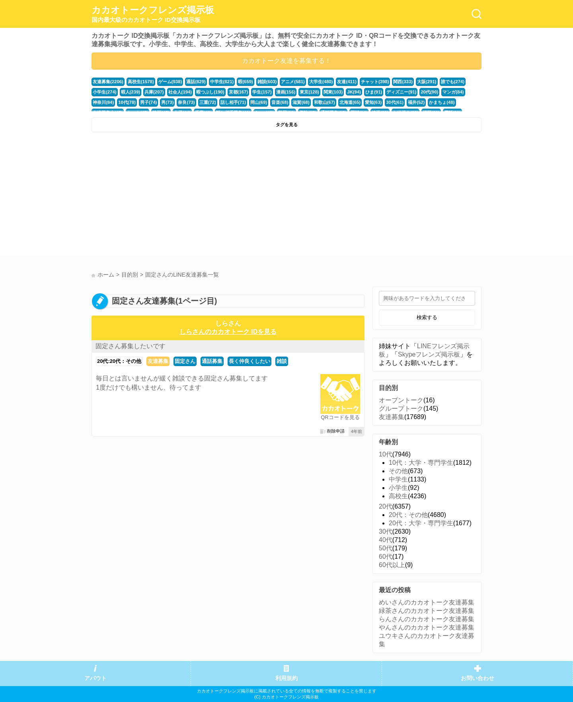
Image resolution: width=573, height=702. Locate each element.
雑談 (282, 361)
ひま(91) (373, 92)
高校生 (398, 496)
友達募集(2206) (108, 81)
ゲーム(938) (170, 81)
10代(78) (127, 102)
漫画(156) (286, 92)
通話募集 (212, 361)
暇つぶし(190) (210, 92)
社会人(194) (180, 92)
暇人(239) (130, 92)
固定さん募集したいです (131, 346)
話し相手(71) (233, 102)
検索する (427, 317)
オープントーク (401, 400)
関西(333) (403, 81)
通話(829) (196, 81)
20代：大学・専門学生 (421, 523)
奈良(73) (186, 102)
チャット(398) (375, 81)
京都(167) (238, 92)
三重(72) (207, 102)
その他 (398, 471)
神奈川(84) (103, 102)
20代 (385, 506)
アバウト (95, 678)
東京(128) (309, 92)
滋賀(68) (300, 102)
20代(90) (429, 92)
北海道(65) (350, 102)
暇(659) (245, 81)
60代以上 (392, 565)
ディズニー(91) (401, 92)
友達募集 (158, 361)
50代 (385, 548)
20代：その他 (408, 514)
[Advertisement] (188, 196)
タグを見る (287, 124)
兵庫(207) (154, 92)
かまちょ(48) (441, 102)
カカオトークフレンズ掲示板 (153, 14)
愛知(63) (373, 102)
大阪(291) (427, 81)
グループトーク (401, 408)
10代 (385, 454)
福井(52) (416, 102)
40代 (385, 539)
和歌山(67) (324, 102)
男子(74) (148, 102)
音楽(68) (279, 102)
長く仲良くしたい (249, 361)
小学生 (398, 487)
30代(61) (394, 102)
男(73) (167, 102)
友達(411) (347, 81)
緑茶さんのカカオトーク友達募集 (426, 610)
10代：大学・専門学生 (421, 462)
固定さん (185, 361)
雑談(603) (267, 81)
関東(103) (333, 92)
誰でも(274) (453, 81)
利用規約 (286, 678)
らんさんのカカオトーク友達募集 (426, 619)
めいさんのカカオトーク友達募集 (426, 602)
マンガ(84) (453, 92)
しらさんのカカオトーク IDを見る (228, 331)
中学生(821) (222, 81)
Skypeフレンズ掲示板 (429, 354)
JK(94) (354, 92)
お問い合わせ (477, 678)
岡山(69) (258, 102)
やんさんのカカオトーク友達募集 (426, 627)
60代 (385, 556)
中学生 (398, 479)
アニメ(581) (293, 81)
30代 (385, 531)
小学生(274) (105, 92)
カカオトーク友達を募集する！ (286, 60)
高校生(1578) (141, 81)
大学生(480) (321, 81)
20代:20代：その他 (119, 361)
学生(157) (262, 92)
